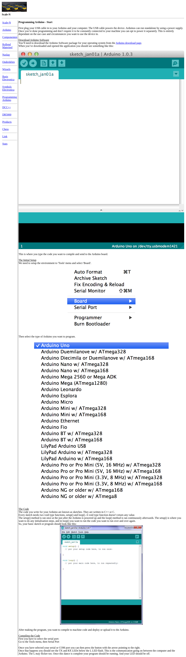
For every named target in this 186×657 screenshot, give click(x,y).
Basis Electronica (8, 78)
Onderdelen (8, 62)
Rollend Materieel (7, 46)
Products (7, 121)
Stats (4, 143)
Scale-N (6, 22)
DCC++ (6, 107)
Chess (5, 129)
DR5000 (6, 114)
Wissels (6, 69)
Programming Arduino (9, 98)
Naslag (6, 54)
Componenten (9, 37)
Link (4, 136)
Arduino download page (128, 43)
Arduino (6, 29)
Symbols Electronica (8, 88)
